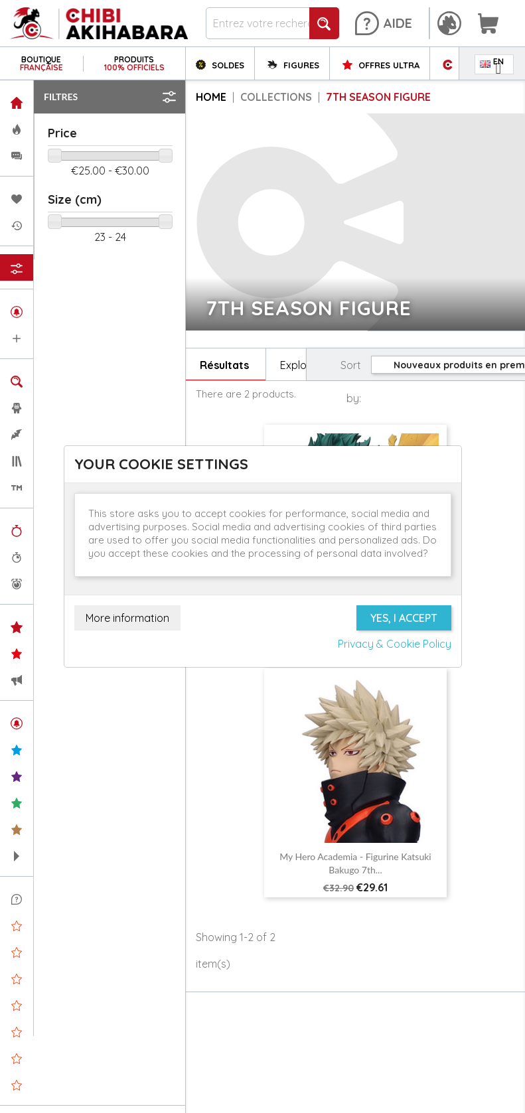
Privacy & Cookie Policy (394, 643)
